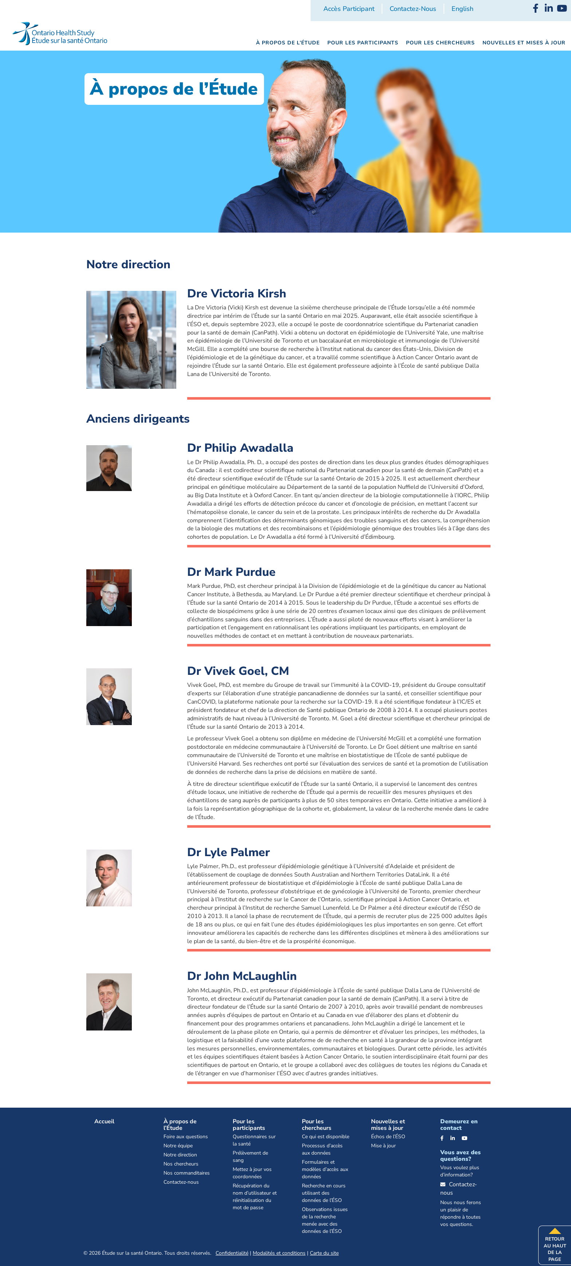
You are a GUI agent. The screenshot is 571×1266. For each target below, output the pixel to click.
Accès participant (348, 8)
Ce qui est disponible (325, 1136)
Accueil (104, 1121)
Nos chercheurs (181, 1163)
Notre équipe (178, 1145)
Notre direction (180, 1154)
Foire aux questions (186, 1136)
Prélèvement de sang (250, 1157)
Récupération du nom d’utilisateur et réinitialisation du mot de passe (255, 1196)
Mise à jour (383, 1145)
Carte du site (324, 1253)
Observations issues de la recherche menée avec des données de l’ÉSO (325, 1220)
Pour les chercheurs (316, 1124)
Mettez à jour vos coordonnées (252, 1173)
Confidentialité (232, 1253)
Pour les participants (249, 1124)
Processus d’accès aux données (322, 1149)
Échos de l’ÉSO (388, 1136)
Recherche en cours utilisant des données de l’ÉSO (324, 1193)
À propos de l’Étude (180, 1124)
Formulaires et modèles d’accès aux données (325, 1169)
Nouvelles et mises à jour (388, 1124)
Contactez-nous (413, 8)
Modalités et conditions (279, 1253)
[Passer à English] (462, 9)
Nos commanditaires (187, 1173)
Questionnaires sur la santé (254, 1140)
